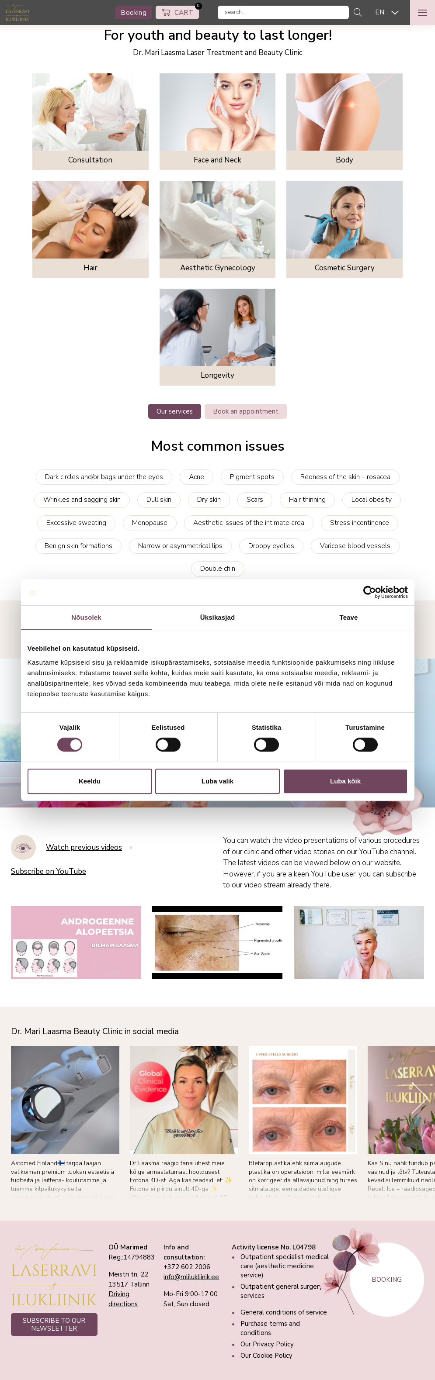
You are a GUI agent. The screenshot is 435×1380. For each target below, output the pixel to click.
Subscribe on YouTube (48, 871)
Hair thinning (307, 499)
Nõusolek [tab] (86, 617)
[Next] (419, 1098)
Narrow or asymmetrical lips (180, 546)
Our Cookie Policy (266, 1355)
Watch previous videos (84, 847)
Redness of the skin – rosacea (345, 477)
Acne (196, 477)
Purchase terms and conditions (270, 1328)
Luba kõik (345, 781)
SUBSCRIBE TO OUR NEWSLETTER (54, 1324)
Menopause (149, 523)
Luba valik (217, 781)
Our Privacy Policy (267, 1344)
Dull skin (158, 499)
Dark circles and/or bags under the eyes (104, 477)
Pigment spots (252, 477)
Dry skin (209, 499)
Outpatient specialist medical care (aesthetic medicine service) (284, 1266)
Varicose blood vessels (355, 546)
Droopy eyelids (271, 546)
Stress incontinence (359, 523)
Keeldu (90, 781)
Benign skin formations (78, 546)
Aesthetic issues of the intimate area (248, 523)
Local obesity (371, 499)
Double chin (217, 568)
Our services (175, 411)
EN (379, 12)
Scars (255, 499)
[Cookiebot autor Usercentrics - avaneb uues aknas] (369, 592)
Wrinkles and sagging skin (82, 499)
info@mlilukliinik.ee (191, 1277)
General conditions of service (283, 1312)
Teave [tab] (349, 617)
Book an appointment (245, 411)
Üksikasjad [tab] (217, 617)
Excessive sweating (76, 523)
